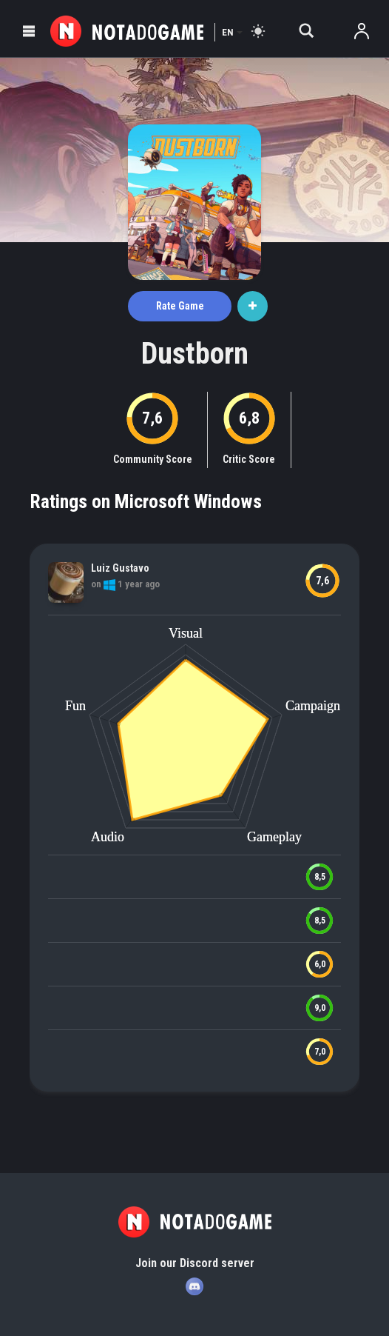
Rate (180, 306)
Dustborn (194, 353)
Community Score (152, 459)
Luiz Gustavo (120, 568)
